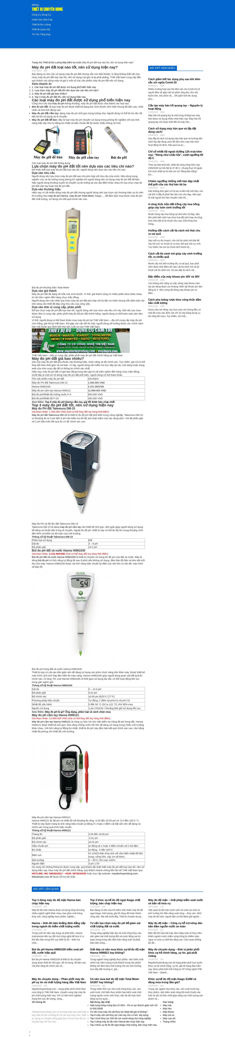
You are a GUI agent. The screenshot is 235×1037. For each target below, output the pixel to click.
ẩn (50, 83)
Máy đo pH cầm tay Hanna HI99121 (51, 721)
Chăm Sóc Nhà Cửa (42, 19)
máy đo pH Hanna (58, 195)
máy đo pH (58, 103)
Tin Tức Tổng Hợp (41, 34)
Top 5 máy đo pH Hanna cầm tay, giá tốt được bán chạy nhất (80, 401)
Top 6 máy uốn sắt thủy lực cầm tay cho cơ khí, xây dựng (119, 1015)
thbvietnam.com (40, 876)
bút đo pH (43, 560)
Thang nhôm (169, 1021)
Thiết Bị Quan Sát (41, 29)
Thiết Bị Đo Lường (41, 24)
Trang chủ (37, 62)
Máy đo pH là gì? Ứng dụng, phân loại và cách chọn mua (78, 711)
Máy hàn (167, 1008)
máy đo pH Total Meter (81, 195)
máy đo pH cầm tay (70, 527)
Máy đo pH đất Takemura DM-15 (49, 415)
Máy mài (167, 1005)
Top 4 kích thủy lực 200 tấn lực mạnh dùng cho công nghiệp (120, 1018)
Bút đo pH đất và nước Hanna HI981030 (54, 557)
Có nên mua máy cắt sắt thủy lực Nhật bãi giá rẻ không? (119, 1012)
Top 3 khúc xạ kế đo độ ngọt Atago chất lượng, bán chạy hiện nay (123, 1025)
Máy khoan (168, 1012)
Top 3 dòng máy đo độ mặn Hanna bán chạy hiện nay (117, 1021)
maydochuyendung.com (125, 873)
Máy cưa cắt (169, 1018)
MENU (35, 4)
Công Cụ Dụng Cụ (41, 14)
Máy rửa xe (168, 1015)
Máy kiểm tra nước (71, 62)
